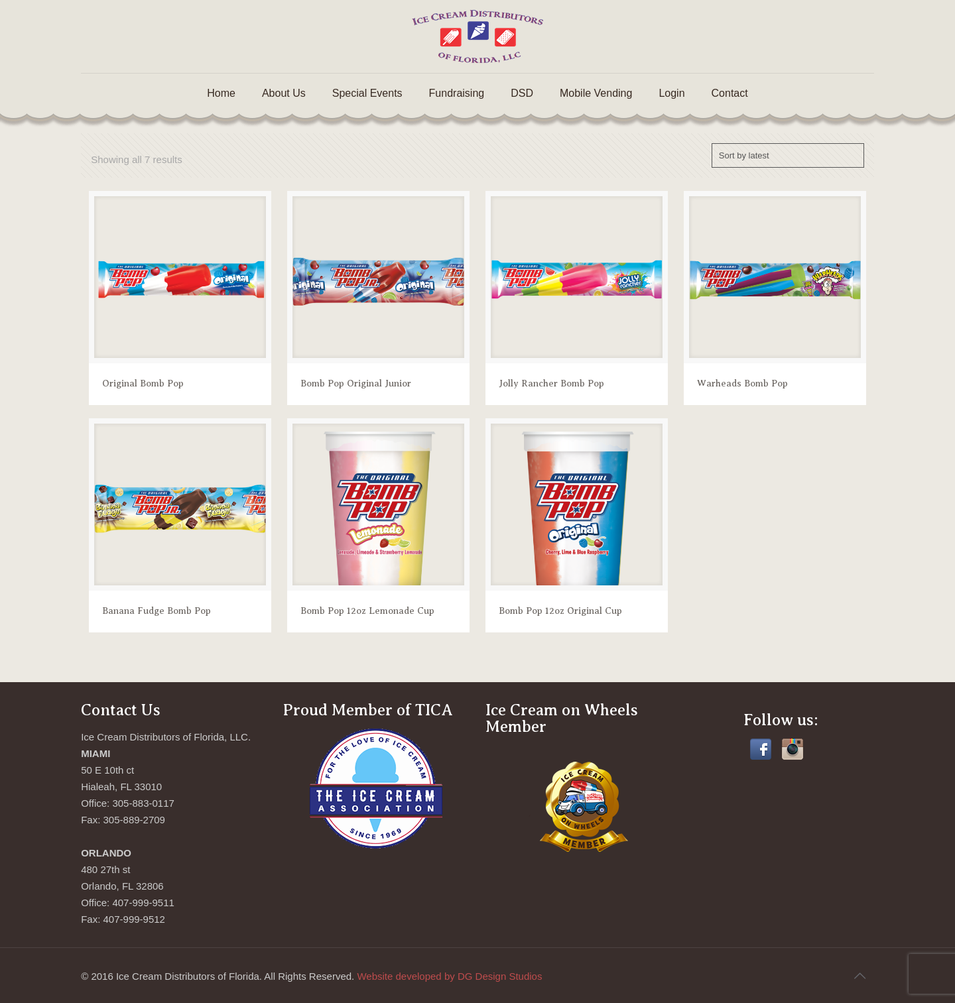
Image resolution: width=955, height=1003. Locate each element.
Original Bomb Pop (143, 383)
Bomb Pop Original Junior (355, 383)
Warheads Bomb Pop (742, 383)
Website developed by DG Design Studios (449, 976)
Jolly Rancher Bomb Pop (551, 383)
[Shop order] (788, 155)
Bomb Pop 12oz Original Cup (560, 611)
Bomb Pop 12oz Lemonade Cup (367, 611)
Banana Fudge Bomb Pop (156, 611)
